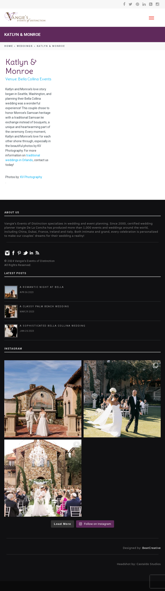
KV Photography (31, 177)
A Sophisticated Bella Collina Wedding (53, 325)
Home (8, 46)
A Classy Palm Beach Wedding (44, 306)
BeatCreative (151, 548)
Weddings (25, 46)
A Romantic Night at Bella (42, 287)
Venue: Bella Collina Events (28, 78)
